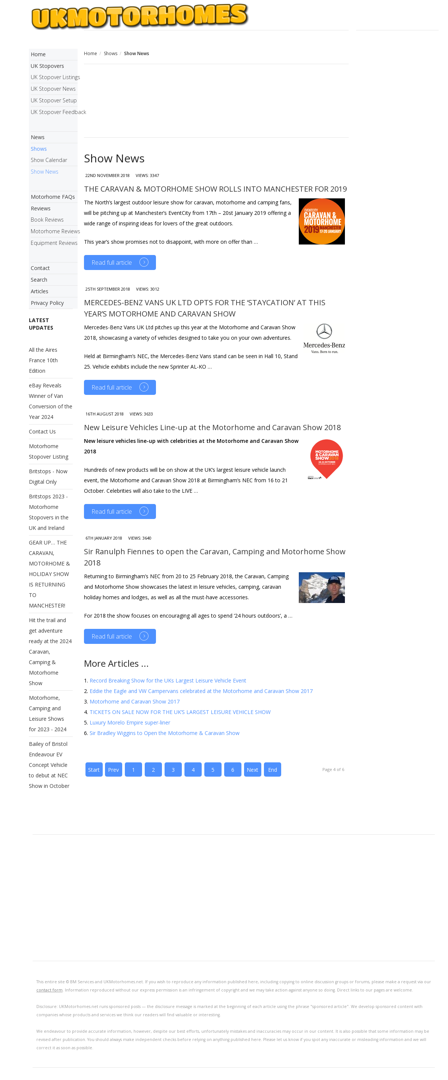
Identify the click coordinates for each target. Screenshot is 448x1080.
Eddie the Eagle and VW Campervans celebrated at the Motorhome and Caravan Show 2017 (201, 690)
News (38, 137)
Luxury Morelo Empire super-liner (130, 722)
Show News (44, 171)
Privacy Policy (47, 302)
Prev (113, 769)
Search (39, 279)
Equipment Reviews (54, 242)
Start (94, 769)
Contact (40, 268)
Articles (39, 291)
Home (90, 53)
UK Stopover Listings (54, 77)
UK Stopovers (47, 65)
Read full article (111, 262)
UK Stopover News (53, 88)
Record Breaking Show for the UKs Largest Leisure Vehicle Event (168, 680)
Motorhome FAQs (53, 196)
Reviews (41, 208)
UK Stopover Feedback (54, 112)
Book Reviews (47, 219)
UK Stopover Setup (54, 100)
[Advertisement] (216, 101)
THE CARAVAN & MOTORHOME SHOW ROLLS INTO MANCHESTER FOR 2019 (215, 189)
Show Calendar (49, 160)
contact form (49, 990)
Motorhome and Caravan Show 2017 (135, 701)
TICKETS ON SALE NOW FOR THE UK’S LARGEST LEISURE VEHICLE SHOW (180, 712)
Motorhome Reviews (54, 231)
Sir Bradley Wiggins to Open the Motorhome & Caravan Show (165, 732)
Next (252, 769)
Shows (110, 53)
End (272, 769)
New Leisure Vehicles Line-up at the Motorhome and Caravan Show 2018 (212, 427)
